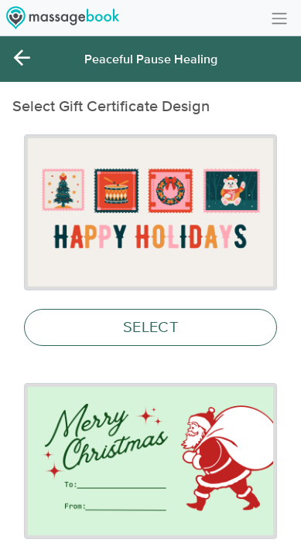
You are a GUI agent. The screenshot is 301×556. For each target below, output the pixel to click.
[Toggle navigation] (279, 17)
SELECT (150, 327)
